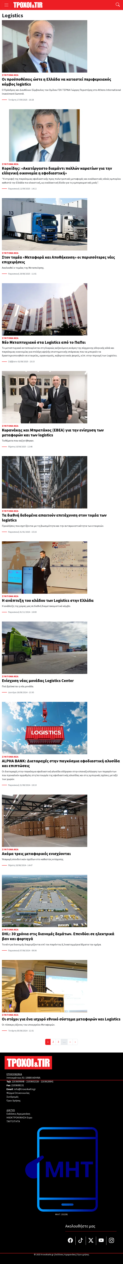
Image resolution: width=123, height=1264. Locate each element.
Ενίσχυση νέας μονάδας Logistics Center (38, 681)
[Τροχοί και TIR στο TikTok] (81, 1241)
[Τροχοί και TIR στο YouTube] (101, 1241)
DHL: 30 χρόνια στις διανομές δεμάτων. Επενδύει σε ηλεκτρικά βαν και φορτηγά (58, 936)
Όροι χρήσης (83, 1254)
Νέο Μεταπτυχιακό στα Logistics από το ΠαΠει (44, 342)
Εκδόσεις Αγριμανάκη (18, 1114)
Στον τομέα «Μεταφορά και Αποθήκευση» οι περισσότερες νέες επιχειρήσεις (58, 259)
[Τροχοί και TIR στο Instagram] (111, 1241)
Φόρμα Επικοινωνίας (18, 1093)
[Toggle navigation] (6, 5)
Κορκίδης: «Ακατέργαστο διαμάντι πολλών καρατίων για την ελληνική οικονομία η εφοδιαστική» (57, 171)
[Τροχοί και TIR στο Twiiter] (91, 1241)
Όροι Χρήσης (13, 1100)
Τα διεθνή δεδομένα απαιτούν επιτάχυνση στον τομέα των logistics (54, 517)
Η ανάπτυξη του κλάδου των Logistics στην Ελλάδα (48, 600)
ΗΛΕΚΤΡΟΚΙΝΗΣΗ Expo (19, 1117)
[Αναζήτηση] (117, 5)
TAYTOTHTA (13, 1121)
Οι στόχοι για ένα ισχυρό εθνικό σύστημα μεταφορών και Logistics (61, 1019)
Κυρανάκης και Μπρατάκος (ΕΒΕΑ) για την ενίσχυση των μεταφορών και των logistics (53, 432)
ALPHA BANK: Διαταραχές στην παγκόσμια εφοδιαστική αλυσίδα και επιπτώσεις (61, 763)
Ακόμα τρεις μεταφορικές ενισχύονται (36, 854)
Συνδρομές (12, 1097)
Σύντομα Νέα (10, 75)
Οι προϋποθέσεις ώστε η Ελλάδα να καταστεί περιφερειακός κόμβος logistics (56, 82)
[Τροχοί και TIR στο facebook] (70, 1241)
